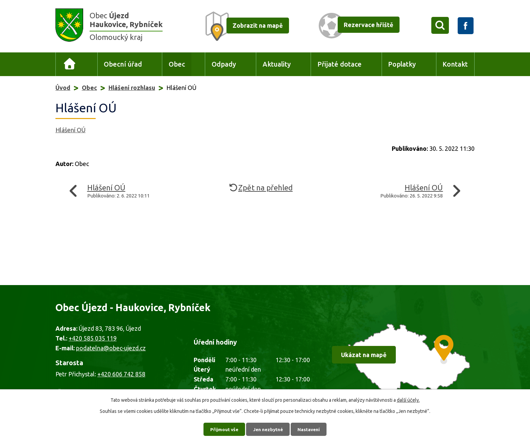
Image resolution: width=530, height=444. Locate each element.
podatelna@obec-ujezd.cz (111, 348)
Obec (177, 64)
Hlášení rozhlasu (132, 87)
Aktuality (277, 64)
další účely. (408, 399)
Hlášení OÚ (70, 129)
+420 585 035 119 (93, 338)
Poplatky (402, 64)
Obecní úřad (123, 64)
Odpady (224, 64)
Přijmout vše (223, 428)
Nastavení (310, 428)
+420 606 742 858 (121, 374)
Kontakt (455, 64)
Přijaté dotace (339, 64)
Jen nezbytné (268, 428)
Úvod (70, 64)
